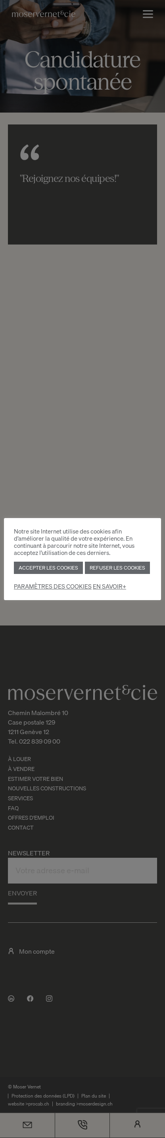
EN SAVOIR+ (109, 586)
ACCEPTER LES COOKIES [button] (48, 568)
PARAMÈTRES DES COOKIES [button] (53, 586)
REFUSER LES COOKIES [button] (117, 568)
